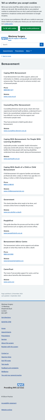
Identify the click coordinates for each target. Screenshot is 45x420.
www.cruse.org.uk (10, 96)
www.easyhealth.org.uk (12, 159)
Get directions (6, 317)
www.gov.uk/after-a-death (12, 212)
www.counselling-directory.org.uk (15, 131)
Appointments (8, 51)
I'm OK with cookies (9, 28)
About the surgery (7, 343)
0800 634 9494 (8, 254)
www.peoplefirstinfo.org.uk (13, 233)
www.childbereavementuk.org (14, 191)
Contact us (4, 353)
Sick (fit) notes (6, 361)
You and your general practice (11, 375)
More (29, 51)
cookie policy (8, 24)
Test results (5, 364)
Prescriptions (19, 51)
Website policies (6, 410)
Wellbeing (4, 372)
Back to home (7, 56)
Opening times (6, 357)
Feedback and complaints (9, 368)
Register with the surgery (9, 347)
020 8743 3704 (6, 322)
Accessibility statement (8, 403)
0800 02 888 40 (9, 184)
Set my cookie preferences (30, 28)
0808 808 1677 (8, 90)
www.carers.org (9, 282)
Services (4, 339)
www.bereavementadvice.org (13, 261)
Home (3, 328)
